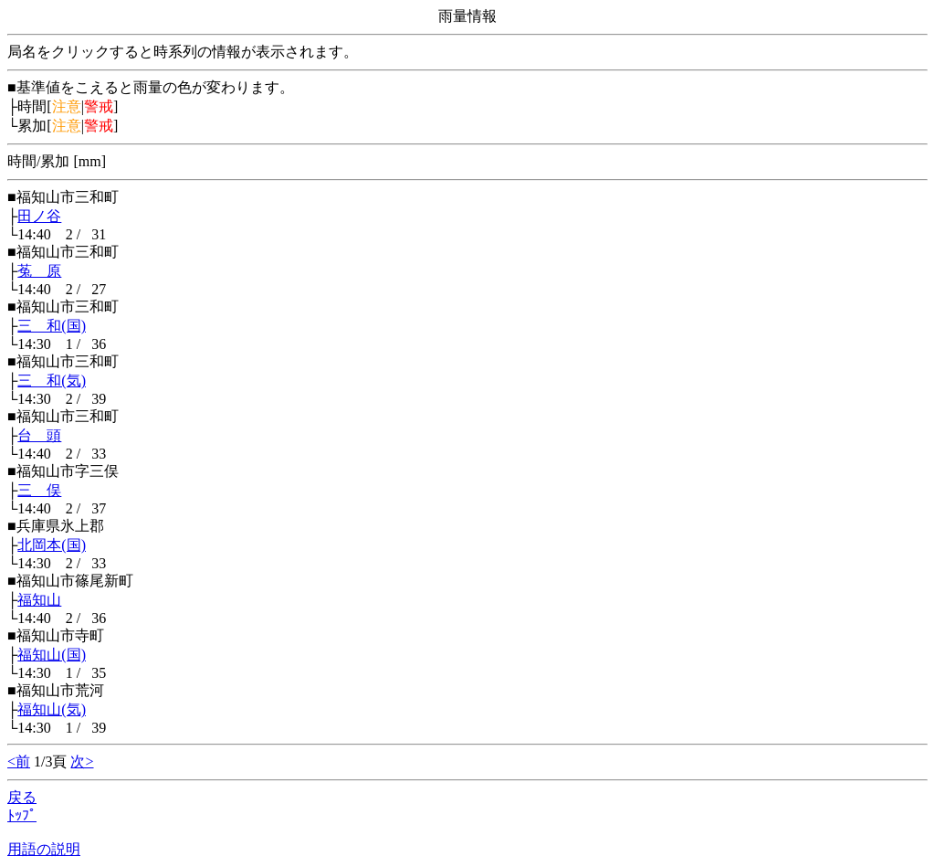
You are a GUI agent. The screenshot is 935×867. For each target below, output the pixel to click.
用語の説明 (43, 849)
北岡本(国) (51, 545)
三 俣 (39, 490)
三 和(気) (51, 380)
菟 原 (39, 271)
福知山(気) (51, 709)
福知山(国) (51, 654)
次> (81, 761)
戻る (22, 797)
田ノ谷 (39, 216)
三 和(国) (51, 325)
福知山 (39, 600)
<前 (18, 761)
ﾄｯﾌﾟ (22, 815)
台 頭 (39, 435)
